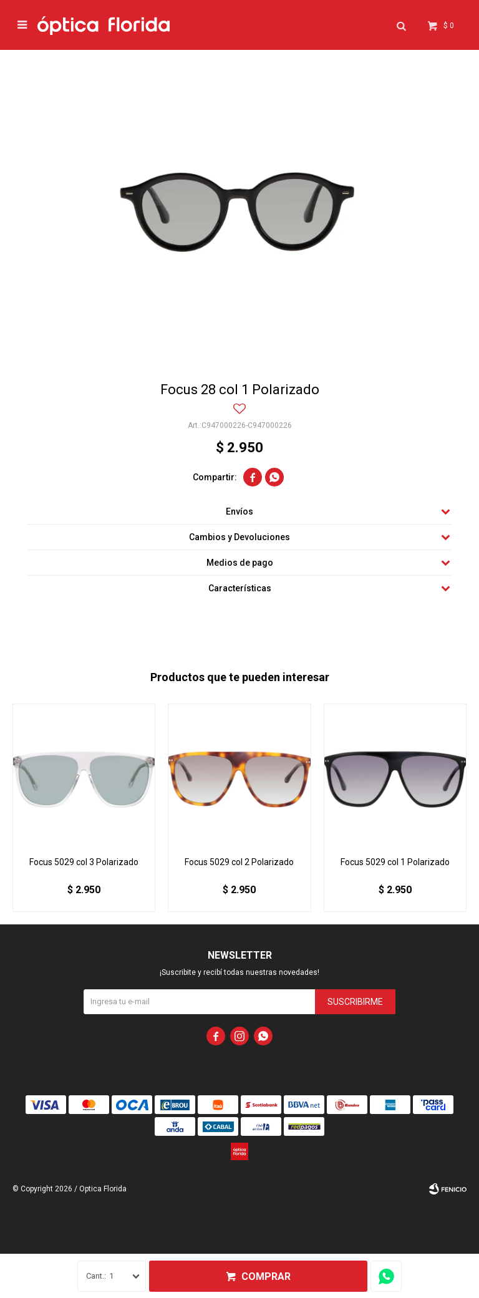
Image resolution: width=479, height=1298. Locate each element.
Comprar (266, 1276)
